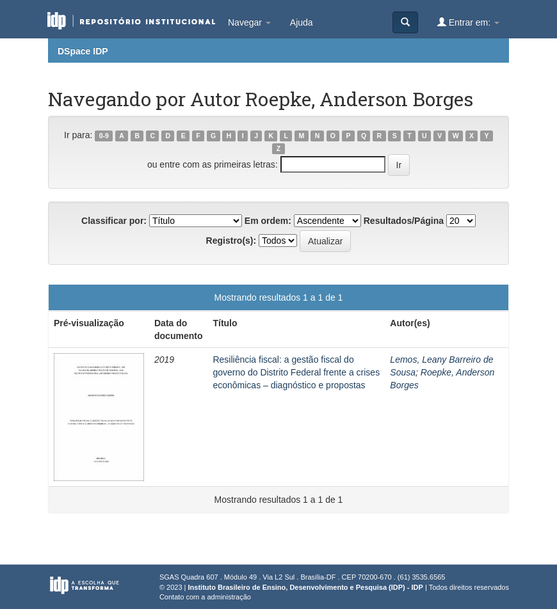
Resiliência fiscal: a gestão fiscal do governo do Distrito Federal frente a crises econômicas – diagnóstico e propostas (296, 372)
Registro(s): (231, 240)
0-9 (104, 135)
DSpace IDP (83, 51)
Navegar (249, 22)
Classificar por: (114, 221)
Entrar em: (468, 22)
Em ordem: (268, 221)
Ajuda (301, 22)
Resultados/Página (404, 221)
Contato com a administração (205, 597)
